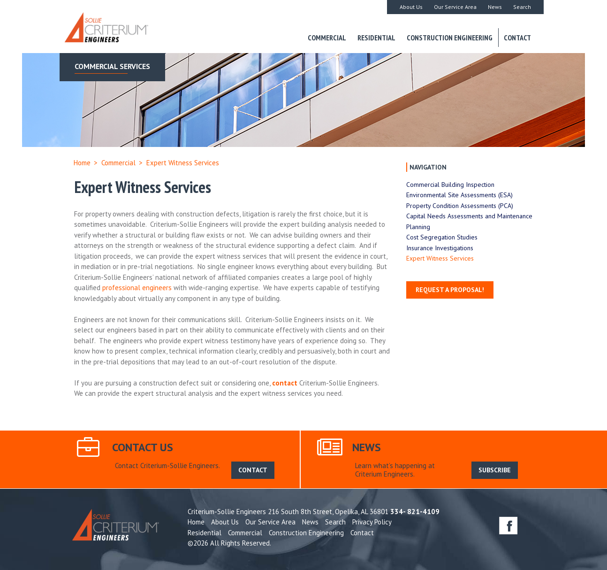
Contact (517, 37)
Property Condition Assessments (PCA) (459, 205)
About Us (411, 6)
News (495, 6)
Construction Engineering (450, 37)
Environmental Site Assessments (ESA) (459, 195)
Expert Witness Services (440, 258)
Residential (376, 37)
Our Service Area (455, 6)
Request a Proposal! (450, 289)
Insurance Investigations (439, 248)
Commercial (327, 37)
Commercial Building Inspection (450, 184)
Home (82, 162)
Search (522, 6)
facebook (508, 525)
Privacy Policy (372, 521)
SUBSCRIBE (494, 470)
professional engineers (137, 287)
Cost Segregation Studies (442, 237)
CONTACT (252, 470)
